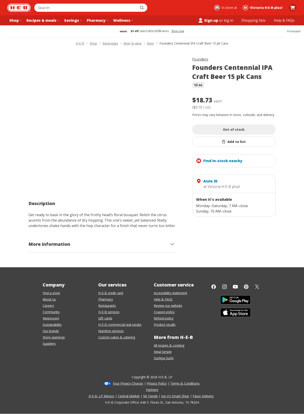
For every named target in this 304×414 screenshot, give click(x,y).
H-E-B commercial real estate (119, 324)
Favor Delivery (203, 396)
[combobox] (85, 8)
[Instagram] (224, 287)
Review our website (168, 305)
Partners (152, 390)
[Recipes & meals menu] (42, 20)
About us (49, 299)
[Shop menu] (15, 20)
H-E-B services (108, 312)
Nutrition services (111, 331)
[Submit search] (142, 8)
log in (228, 20)
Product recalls (164, 324)
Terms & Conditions (185, 383)
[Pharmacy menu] (97, 20)
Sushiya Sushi (163, 358)
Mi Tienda (150, 396)
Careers (48, 305)
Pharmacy (105, 299)
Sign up (208, 20)
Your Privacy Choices (128, 383)
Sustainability (52, 324)
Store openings (54, 337)
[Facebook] (214, 287)
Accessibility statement (170, 293)
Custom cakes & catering (116, 337)
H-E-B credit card (110, 293)
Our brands (51, 331)
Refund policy (163, 318)
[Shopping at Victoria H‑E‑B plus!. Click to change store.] (263, 8)
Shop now (177, 31)
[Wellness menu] (122, 20)
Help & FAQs (163, 299)
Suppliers (49, 343)
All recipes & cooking (169, 345)
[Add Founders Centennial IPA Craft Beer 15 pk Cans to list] (234, 142)
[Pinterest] (246, 287)
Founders (200, 59)
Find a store (51, 293)
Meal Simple (163, 352)
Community (51, 312)
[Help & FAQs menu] (284, 20)
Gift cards (105, 318)
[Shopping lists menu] (253, 20)
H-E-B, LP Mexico (101, 396)
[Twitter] (257, 287)
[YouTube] (235, 287)
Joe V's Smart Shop (175, 396)
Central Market (129, 396)
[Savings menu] (72, 20)
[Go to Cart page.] (293, 8)
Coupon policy (164, 312)
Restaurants (107, 305)
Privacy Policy (157, 383)
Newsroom (51, 318)
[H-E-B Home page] (19, 8)
